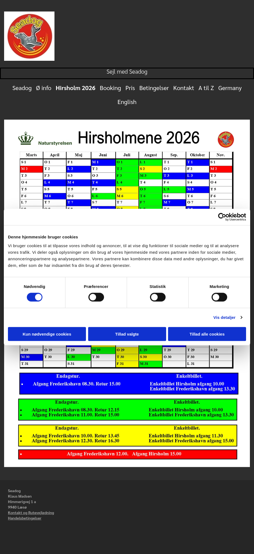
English (126, 101)
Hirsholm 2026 (76, 87)
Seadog (21, 87)
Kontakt (183, 87)
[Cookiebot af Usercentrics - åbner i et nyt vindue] (222, 217)
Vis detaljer (224, 317)
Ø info (43, 87)
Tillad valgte (127, 333)
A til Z (206, 87)
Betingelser (154, 87)
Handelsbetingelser (24, 517)
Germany (230, 87)
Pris (130, 87)
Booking (110, 87)
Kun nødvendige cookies (47, 333)
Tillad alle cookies (206, 333)
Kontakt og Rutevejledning (31, 512)
